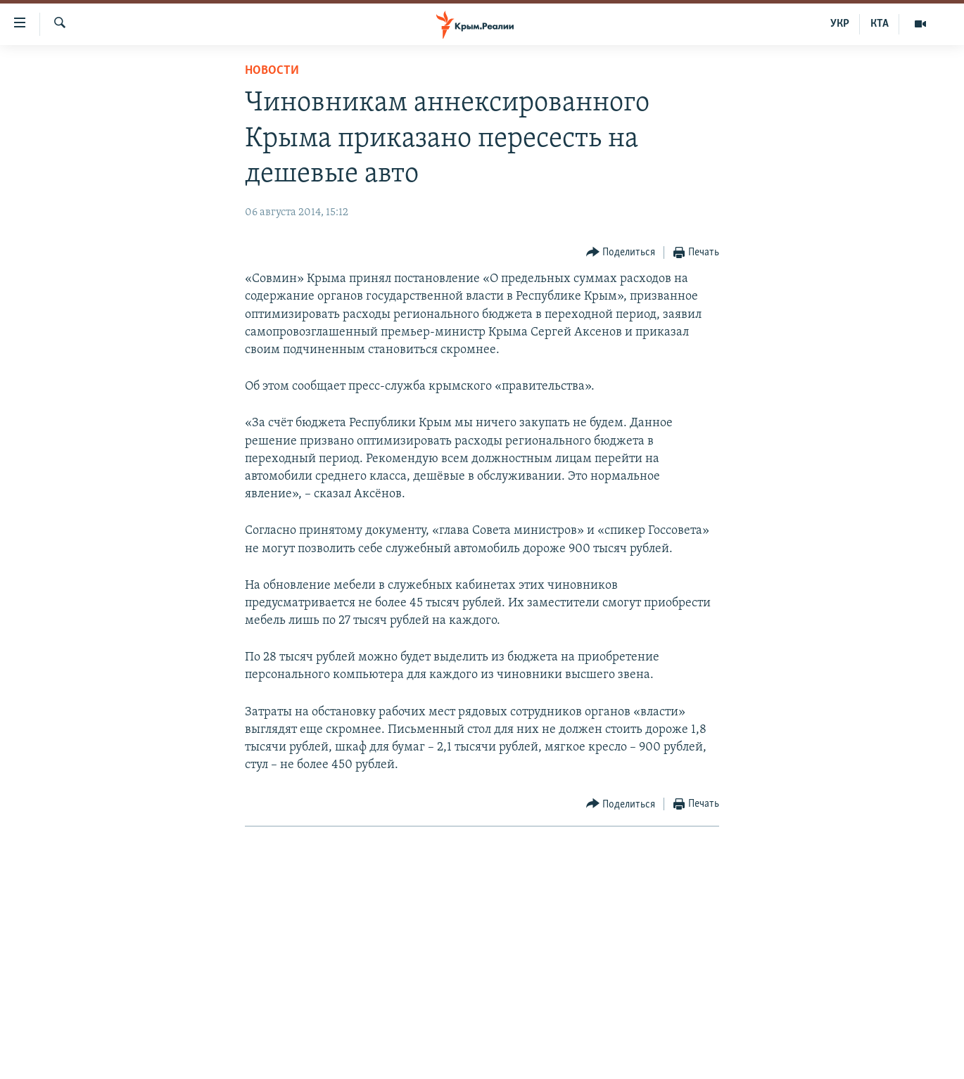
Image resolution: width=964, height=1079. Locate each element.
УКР (839, 24)
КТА (879, 24)
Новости (272, 70)
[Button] (621, 252)
